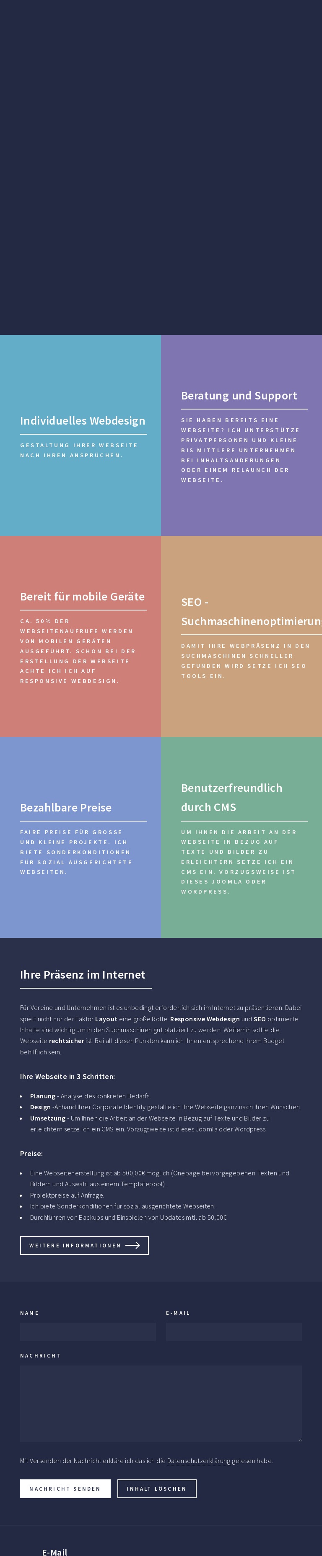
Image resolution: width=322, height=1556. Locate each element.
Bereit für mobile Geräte (82, 596)
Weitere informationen (75, 1245)
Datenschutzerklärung (199, 1460)
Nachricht (41, 1355)
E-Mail (178, 1312)
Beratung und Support (239, 395)
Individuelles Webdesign (82, 420)
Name (29, 1312)
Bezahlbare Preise (66, 807)
